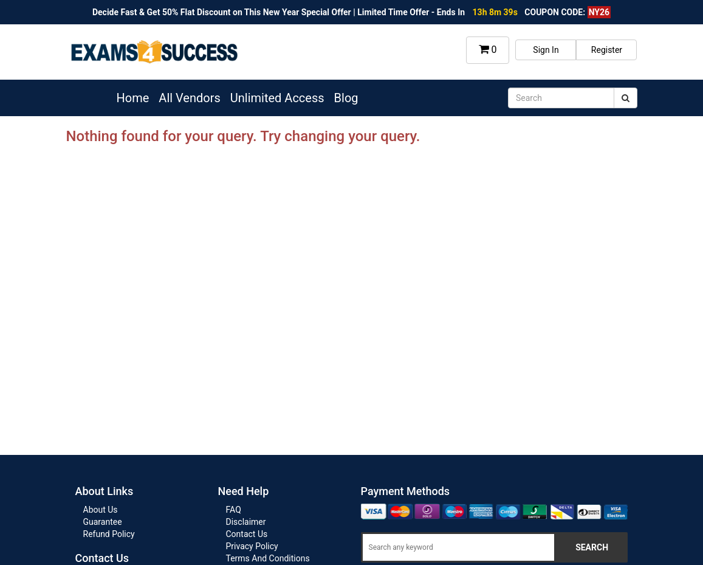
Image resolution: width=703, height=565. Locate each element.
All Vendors (189, 98)
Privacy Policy (252, 546)
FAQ (233, 510)
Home (133, 98)
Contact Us (247, 534)
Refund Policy (109, 534)
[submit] (625, 98)
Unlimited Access (277, 98)
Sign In (545, 50)
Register (606, 50)
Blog (346, 98)
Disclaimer (246, 522)
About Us (100, 510)
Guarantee (102, 522)
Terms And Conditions (268, 558)
